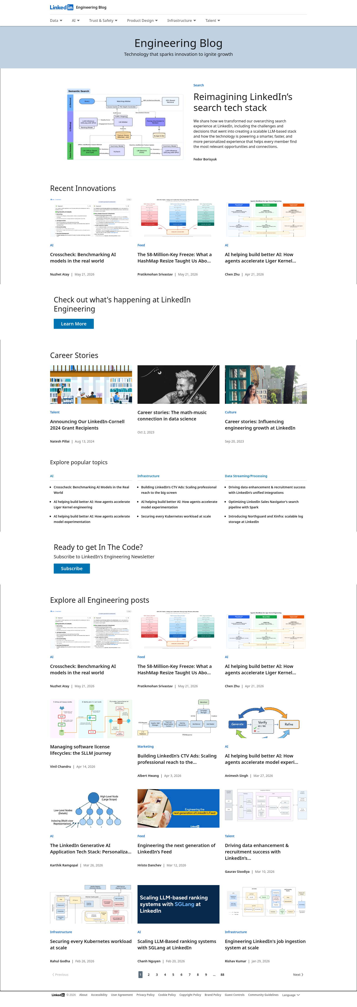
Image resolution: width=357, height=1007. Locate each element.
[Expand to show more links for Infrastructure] (194, 21)
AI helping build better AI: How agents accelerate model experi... (261, 759)
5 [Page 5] (173, 974)
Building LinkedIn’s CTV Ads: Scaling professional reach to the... (177, 759)
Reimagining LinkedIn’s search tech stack (243, 102)
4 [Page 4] (165, 974)
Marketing (146, 746)
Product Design (140, 20)
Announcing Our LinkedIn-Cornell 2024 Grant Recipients (87, 424)
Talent (211, 20)
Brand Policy (213, 995)
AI (74, 20)
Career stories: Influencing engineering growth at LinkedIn (260, 424)
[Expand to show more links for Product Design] (156, 21)
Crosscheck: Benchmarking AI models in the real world (83, 257)
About (83, 995)
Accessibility (99, 995)
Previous (59, 974)
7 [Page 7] (190, 974)
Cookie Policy (167, 995)
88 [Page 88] (222, 974)
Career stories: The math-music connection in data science (172, 415)
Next (298, 974)
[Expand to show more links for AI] (78, 21)
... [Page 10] (214, 974)
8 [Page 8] (198, 974)
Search (199, 85)
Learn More (74, 324)
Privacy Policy (145, 995)
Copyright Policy (190, 995)
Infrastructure (179, 20)
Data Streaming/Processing (246, 476)
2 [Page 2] (149, 974)
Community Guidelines (263, 995)
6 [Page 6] (181, 974)
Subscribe (72, 568)
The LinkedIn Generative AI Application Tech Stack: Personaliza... (90, 848)
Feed (141, 245)
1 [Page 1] (140, 974)
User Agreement (122, 995)
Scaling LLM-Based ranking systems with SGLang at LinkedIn (177, 944)
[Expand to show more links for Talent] (219, 21)
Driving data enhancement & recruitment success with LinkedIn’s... (257, 851)
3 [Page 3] (157, 974)
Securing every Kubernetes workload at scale (176, 516)
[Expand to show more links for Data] (61, 21)
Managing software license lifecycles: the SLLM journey (80, 750)
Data (54, 20)
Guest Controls (235, 995)
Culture (230, 412)
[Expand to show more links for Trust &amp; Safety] (116, 21)
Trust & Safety (101, 20)
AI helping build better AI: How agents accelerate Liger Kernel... (260, 257)
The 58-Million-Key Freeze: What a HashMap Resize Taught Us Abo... (175, 257)
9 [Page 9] (206, 974)
